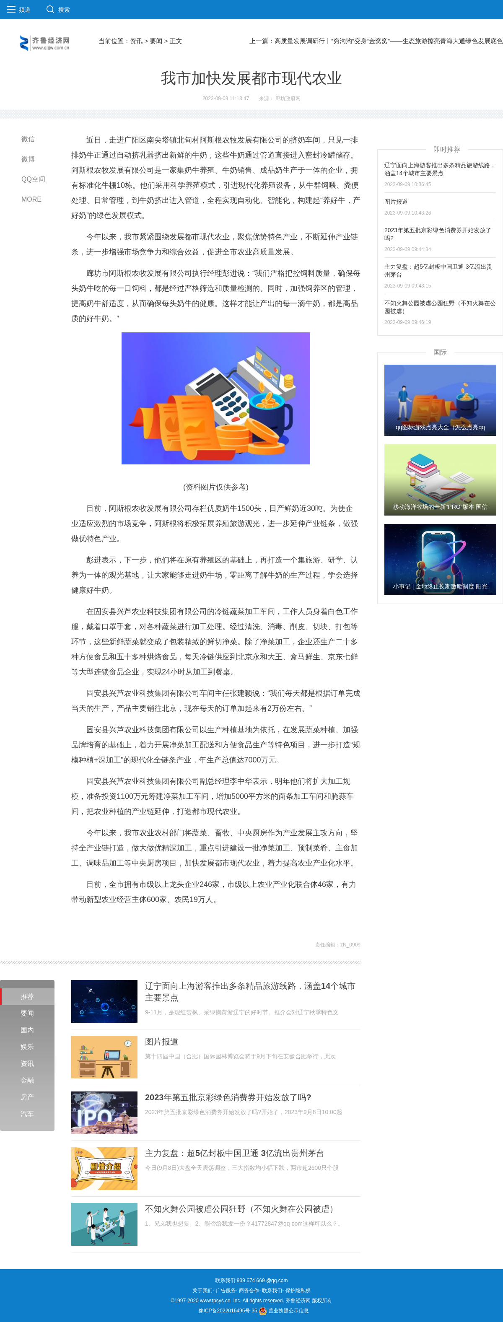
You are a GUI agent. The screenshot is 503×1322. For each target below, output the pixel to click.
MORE (31, 199)
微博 (28, 159)
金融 (27, 1080)
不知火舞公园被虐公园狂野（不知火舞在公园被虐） (241, 1208)
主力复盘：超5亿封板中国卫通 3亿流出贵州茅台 (234, 1153)
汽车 (27, 1113)
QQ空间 (33, 179)
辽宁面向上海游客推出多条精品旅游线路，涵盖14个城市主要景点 (250, 991)
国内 (27, 1030)
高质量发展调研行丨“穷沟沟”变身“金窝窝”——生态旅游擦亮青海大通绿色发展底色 (389, 40)
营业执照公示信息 (284, 1311)
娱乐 (27, 1046)
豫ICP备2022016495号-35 (228, 1311)
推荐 (27, 996)
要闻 (156, 40)
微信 (28, 139)
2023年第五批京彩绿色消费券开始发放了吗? (228, 1097)
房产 (27, 1097)
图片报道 (162, 1041)
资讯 (136, 40)
